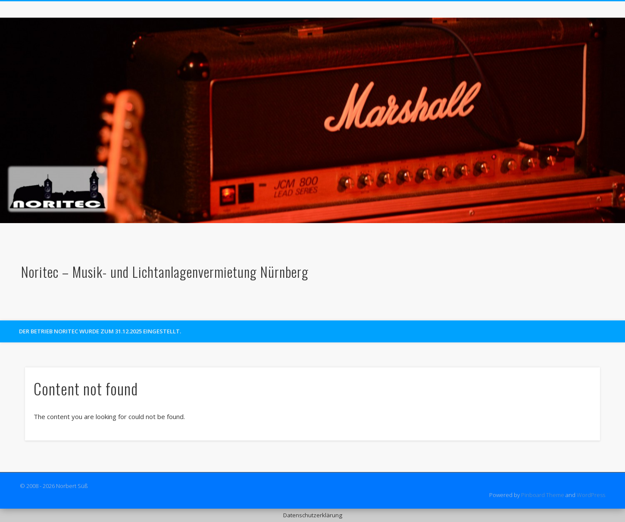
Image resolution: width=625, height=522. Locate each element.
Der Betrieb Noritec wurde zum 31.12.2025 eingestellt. (100, 331)
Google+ (615, 311)
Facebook (598, 311)
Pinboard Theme (542, 495)
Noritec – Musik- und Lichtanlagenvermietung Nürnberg (165, 271)
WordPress (591, 495)
